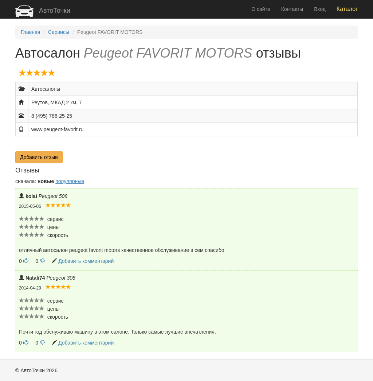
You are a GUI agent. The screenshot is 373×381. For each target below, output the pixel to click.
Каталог (347, 9)
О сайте (260, 9)
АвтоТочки (42, 10)
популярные (69, 181)
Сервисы (58, 32)
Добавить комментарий (86, 261)
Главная (30, 32)
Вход (320, 9)
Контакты (292, 9)
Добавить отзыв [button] (39, 157)
